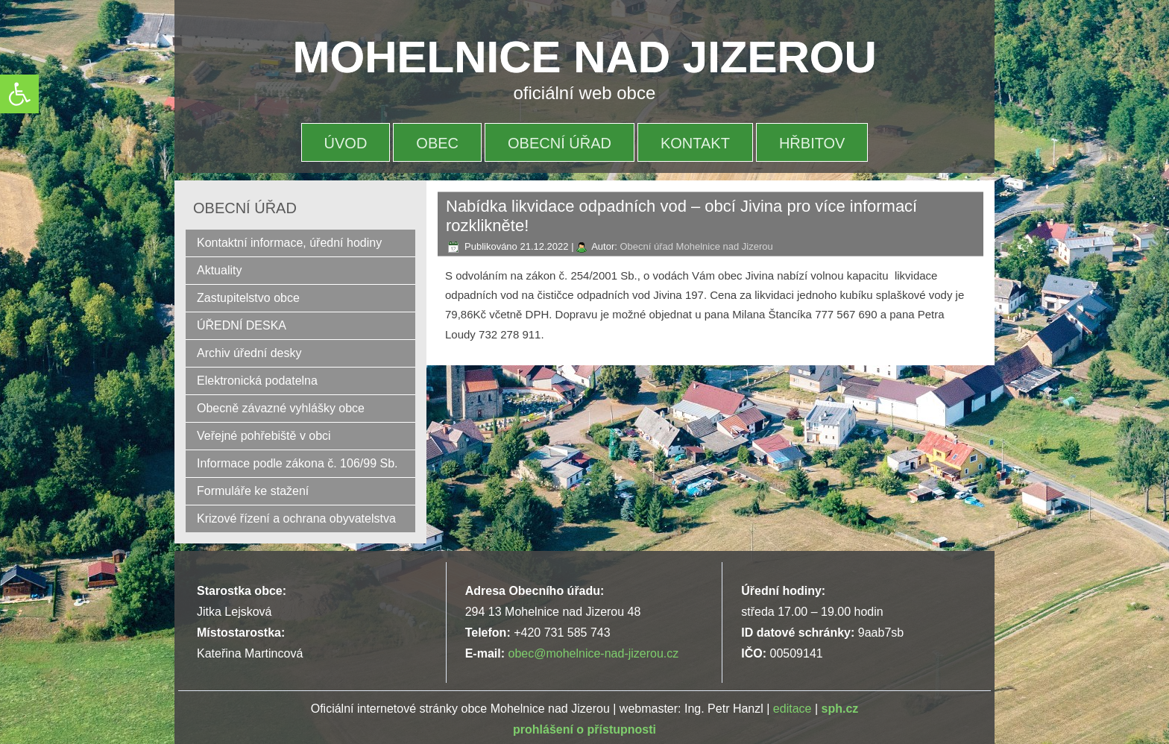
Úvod (346, 143)
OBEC (437, 143)
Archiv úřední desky (249, 353)
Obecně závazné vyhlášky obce (281, 408)
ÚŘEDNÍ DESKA (241, 325)
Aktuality (219, 270)
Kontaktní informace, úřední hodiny (289, 242)
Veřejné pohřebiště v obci (264, 435)
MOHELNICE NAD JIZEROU (585, 57)
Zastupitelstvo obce (248, 297)
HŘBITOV (812, 143)
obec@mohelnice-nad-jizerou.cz (593, 653)
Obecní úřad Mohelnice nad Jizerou (696, 246)
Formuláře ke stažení (253, 491)
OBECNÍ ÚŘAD (559, 143)
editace (792, 708)
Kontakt (695, 143)
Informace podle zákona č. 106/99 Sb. (297, 463)
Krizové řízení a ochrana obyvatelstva (296, 518)
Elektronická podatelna (257, 380)
